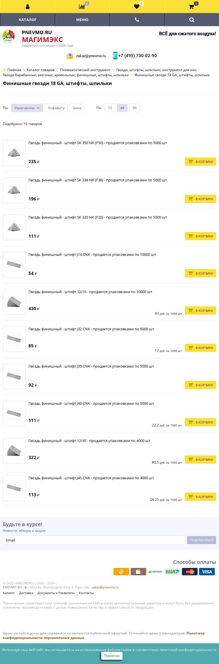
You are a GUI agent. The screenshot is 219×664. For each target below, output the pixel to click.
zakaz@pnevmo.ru (91, 56)
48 (122, 107)
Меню (82, 19)
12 (110, 107)
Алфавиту (56, 107)
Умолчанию (25, 107)
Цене (77, 107)
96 (135, 107)
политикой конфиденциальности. (188, 649)
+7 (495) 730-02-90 (136, 55)
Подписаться (201, 540)
